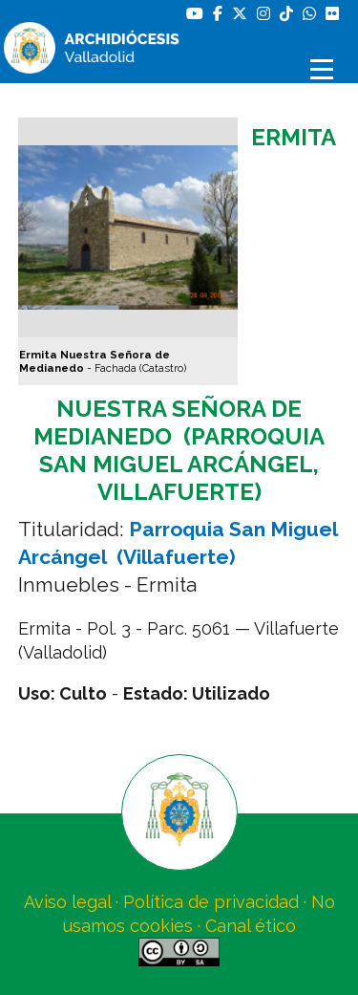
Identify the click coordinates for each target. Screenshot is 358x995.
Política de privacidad (211, 902)
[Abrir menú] (324, 69)
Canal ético (250, 926)
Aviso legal (67, 902)
